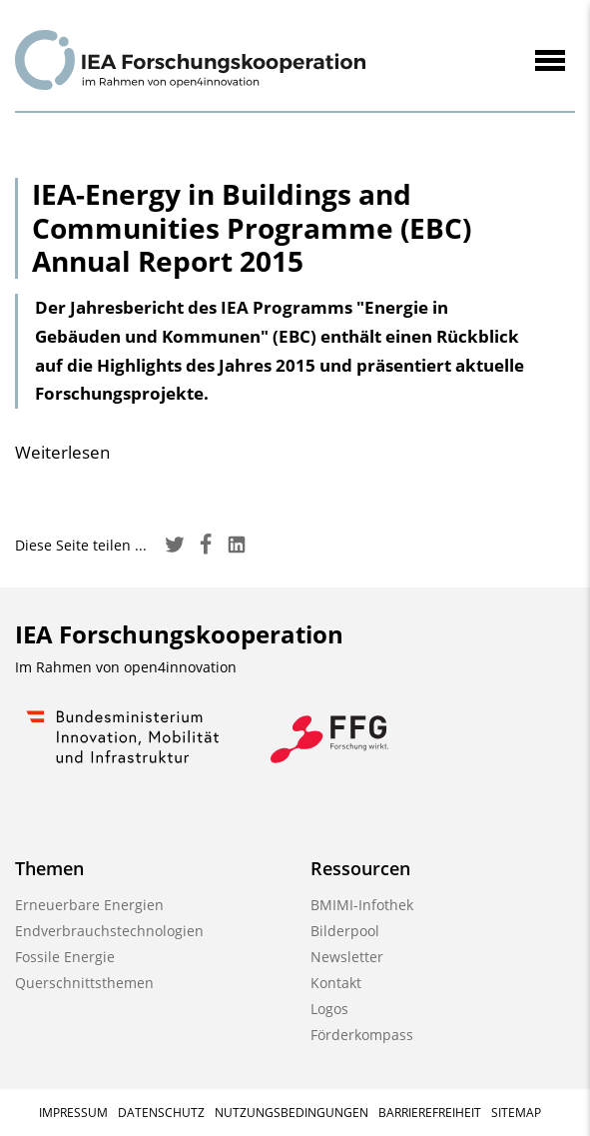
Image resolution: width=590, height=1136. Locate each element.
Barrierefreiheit (429, 1112)
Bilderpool (344, 930)
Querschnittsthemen (84, 982)
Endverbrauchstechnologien (109, 930)
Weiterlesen (62, 452)
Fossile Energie (65, 956)
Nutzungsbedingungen (291, 1112)
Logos (329, 1008)
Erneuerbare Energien (89, 904)
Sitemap (516, 1112)
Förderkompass (361, 1034)
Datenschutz (161, 1112)
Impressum (73, 1112)
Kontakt (335, 982)
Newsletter (346, 956)
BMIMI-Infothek (361, 904)
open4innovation (180, 666)
